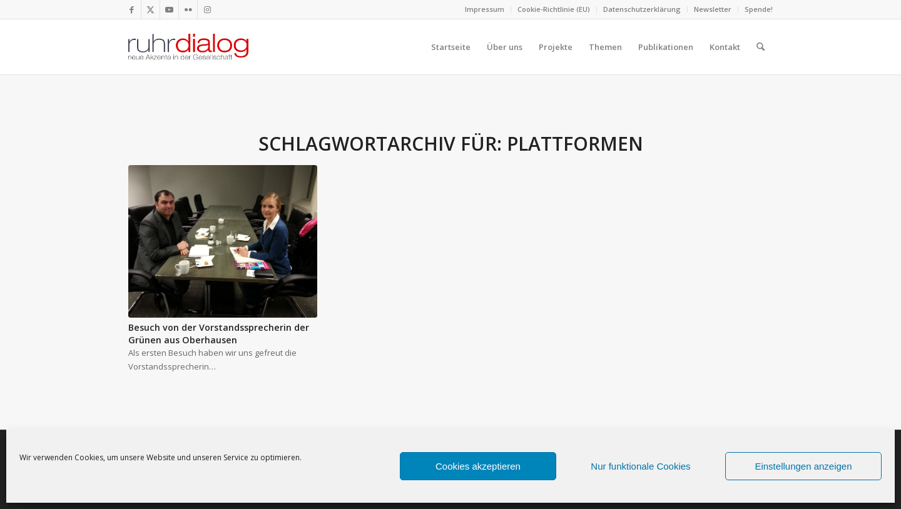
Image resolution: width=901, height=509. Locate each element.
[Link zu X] (150, 9)
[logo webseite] (188, 46)
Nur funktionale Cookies (640, 466)
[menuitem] (485, 9)
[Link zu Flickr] (188, 9)
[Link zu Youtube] (169, 9)
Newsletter (712, 9)
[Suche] (760, 46)
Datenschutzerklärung (642, 9)
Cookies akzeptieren (478, 466)
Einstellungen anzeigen (803, 466)
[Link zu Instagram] (207, 9)
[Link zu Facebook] (132, 9)
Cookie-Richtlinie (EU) (553, 9)
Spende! (759, 9)
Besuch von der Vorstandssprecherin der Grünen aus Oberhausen (218, 333)
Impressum (484, 9)
